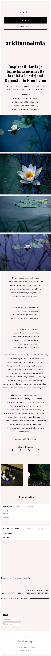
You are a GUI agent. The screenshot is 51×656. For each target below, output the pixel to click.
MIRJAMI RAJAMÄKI (11, 529)
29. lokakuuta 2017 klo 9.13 (23, 507)
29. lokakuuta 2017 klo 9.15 (33, 529)
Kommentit (9, 624)
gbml (30, 650)
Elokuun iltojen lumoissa (15, 598)
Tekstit (7, 619)
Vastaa (6, 517)
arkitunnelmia (25, 43)
